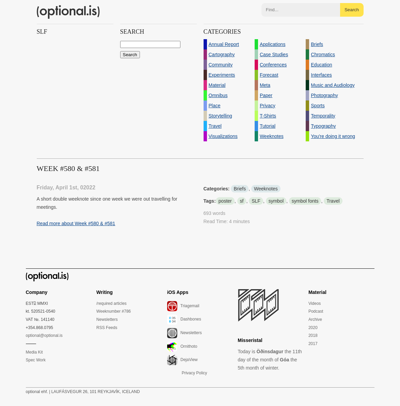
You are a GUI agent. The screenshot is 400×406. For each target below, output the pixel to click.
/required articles (111, 303)
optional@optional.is (44, 335)
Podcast (315, 311)
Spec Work (36, 360)
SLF (256, 201)
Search (352, 9)
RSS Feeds (106, 327)
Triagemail (183, 306)
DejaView (182, 360)
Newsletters (107, 319)
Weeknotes (266, 188)
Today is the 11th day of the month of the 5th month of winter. (270, 360)
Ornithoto (182, 347)
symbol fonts (305, 201)
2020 (313, 327)
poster (225, 201)
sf (242, 201)
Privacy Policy (194, 373)
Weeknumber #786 (113, 311)
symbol (276, 201)
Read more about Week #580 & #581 (76, 223)
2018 (313, 335)
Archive (315, 319)
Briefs (240, 188)
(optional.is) (68, 12)
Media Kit (34, 352)
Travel (332, 201)
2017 (313, 343)
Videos (314, 303)
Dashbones (184, 319)
